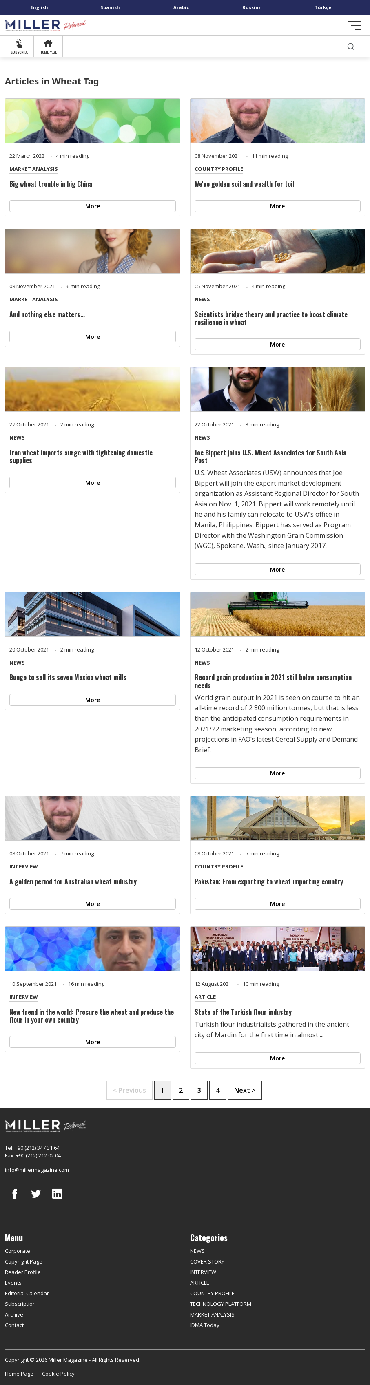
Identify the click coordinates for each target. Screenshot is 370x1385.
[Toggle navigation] (355, 25)
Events (13, 1282)
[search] (351, 46)
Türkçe (323, 7)
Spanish (110, 7)
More (92, 206)
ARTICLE (205, 997)
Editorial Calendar (27, 1293)
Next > (244, 1090)
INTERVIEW (23, 866)
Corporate (17, 1251)
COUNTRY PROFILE (219, 168)
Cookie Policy (58, 1373)
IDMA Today (204, 1325)
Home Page (19, 1373)
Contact (14, 1325)
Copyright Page (23, 1261)
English (39, 7)
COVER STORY (207, 1261)
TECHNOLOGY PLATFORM (220, 1304)
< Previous (129, 1090)
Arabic (181, 7)
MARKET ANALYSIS (33, 168)
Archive (14, 1314)
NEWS (202, 299)
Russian (252, 7)
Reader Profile (23, 1272)
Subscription (20, 1304)
